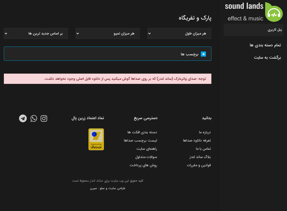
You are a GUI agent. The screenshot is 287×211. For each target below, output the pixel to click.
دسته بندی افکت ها (142, 132)
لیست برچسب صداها (140, 140)
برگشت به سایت (267, 57)
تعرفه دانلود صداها (197, 140)
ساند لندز (96, 180)
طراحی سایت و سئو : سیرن (107, 188)
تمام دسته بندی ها (265, 45)
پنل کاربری (275, 29)
